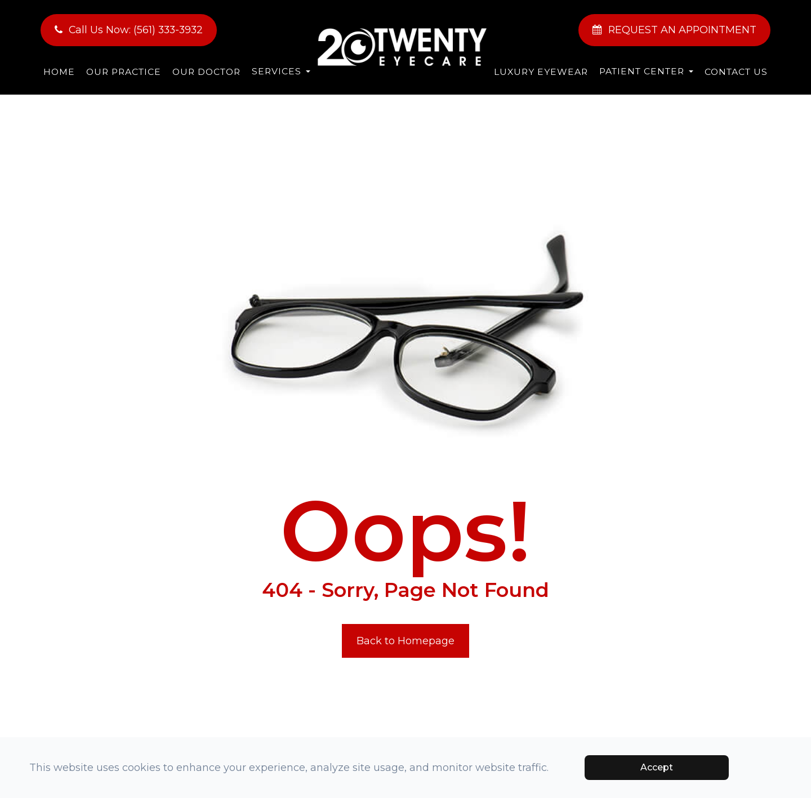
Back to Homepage (405, 641)
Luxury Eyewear (541, 71)
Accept (656, 767)
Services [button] (281, 71)
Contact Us (736, 71)
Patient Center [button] (646, 71)
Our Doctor (206, 71)
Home (59, 71)
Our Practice (123, 71)
